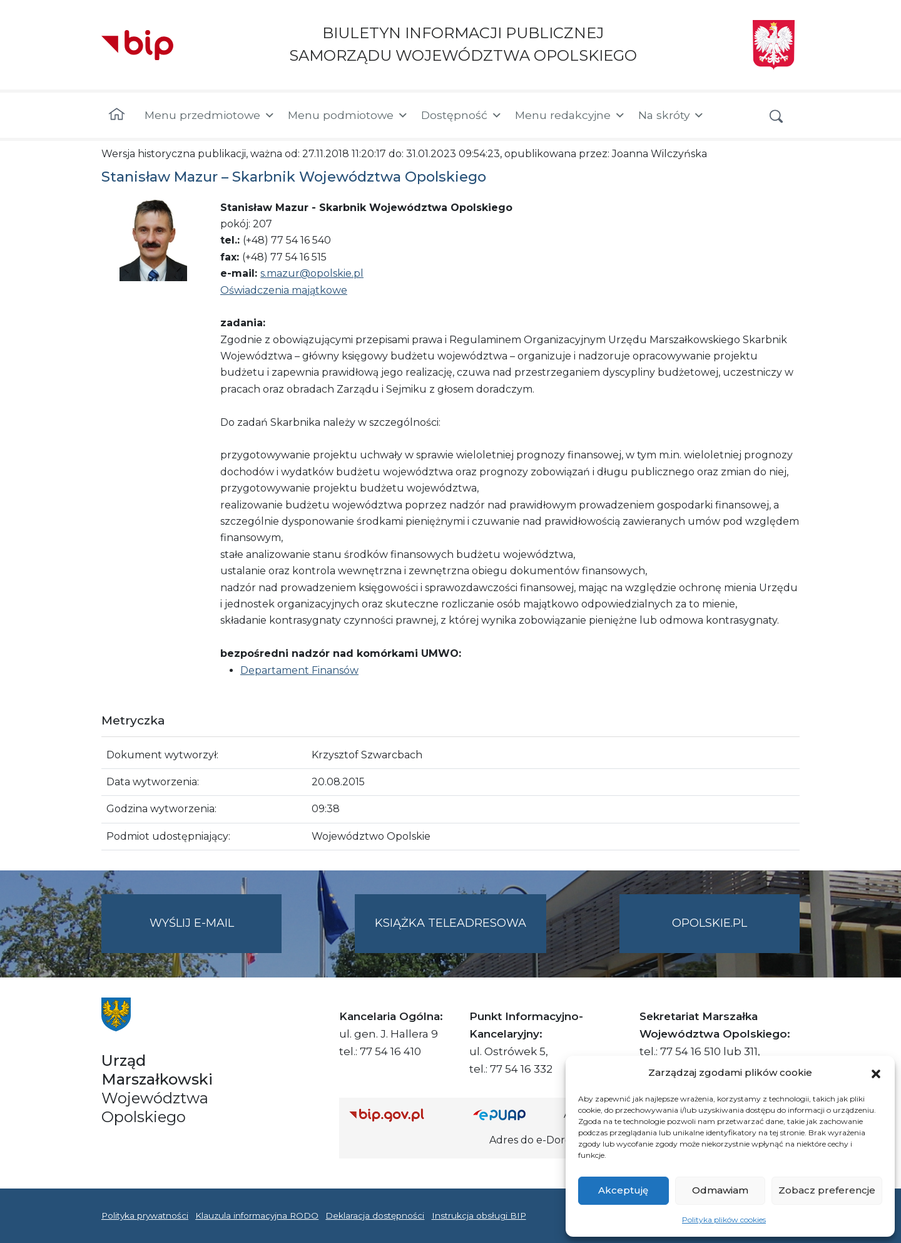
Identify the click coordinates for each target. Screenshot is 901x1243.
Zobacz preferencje (826, 1190)
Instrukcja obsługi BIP (479, 1215)
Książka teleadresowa (450, 923)
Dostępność (461, 115)
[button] (876, 1072)
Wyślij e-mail (216, 933)
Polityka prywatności (144, 1215)
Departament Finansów (299, 670)
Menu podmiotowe (348, 115)
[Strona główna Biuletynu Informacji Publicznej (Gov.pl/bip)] (401, 1115)
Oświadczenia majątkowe (283, 290)
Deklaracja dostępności (374, 1215)
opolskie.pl (709, 923)
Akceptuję (623, 1190)
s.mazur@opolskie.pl (312, 273)
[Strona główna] (116, 115)
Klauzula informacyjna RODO (256, 1215)
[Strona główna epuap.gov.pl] (513, 1115)
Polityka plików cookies (724, 1219)
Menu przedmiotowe (210, 115)
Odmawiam (720, 1190)
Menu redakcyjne (570, 115)
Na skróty (671, 115)
